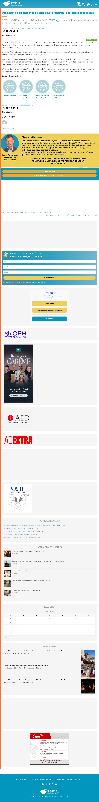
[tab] (40, 736)
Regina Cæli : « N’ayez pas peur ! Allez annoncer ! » (19, 537)
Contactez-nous (78, 779)
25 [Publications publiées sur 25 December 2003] (49, 630)
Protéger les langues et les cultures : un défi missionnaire (21, 531)
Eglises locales (38, 28)
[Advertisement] (49, 196)
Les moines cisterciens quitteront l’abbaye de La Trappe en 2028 (31, 581)
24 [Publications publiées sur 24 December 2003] (36, 630)
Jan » (9, 638)
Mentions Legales (55, 779)
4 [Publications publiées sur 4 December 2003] (49, 619)
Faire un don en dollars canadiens (49, 175)
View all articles (8, 128)
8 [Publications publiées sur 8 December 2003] (10, 622)
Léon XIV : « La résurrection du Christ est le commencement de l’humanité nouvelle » (34, 651)
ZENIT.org (53, 20)
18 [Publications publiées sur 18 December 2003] (49, 626)
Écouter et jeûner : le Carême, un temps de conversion (28, 571)
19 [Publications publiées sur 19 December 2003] (62, 626)
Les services (43, 779)
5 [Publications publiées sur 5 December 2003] (62, 619)
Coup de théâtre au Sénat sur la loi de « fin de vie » (26, 590)
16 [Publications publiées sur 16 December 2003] (23, 626)
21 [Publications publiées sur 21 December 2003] (88, 626)
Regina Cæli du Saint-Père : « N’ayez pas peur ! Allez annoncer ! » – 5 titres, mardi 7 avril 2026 (31, 525)
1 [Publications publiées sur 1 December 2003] (10, 619)
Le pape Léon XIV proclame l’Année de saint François (28, 551)
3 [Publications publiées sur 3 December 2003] (36, 619)
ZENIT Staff (25, 28)
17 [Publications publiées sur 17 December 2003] (36, 626)
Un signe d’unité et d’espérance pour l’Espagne (18, 528)
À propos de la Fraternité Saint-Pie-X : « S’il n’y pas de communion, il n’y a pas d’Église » (38, 561)
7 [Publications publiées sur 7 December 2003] (88, 619)
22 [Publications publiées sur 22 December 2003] (10, 630)
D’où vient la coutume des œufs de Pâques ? (17, 534)
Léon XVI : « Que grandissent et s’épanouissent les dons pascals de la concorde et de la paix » (37, 680)
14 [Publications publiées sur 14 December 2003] (88, 622)
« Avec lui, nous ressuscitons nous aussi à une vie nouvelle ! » (26, 665)
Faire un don (49, 171)
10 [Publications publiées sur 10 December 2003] (36, 622)
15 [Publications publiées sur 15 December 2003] (10, 626)
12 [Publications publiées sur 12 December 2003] (62, 622)
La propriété (34, 779)
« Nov (5, 638)
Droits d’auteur (67, 779)
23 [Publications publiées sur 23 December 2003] (23, 630)
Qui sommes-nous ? (21, 779)
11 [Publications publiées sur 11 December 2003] (49, 622)
